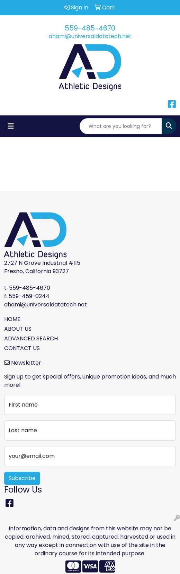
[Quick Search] (121, 126)
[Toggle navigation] (10, 126)
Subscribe (22, 478)
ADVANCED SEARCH (31, 338)
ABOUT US (18, 329)
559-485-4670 (90, 28)
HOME (12, 319)
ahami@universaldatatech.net (90, 36)
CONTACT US (22, 348)
